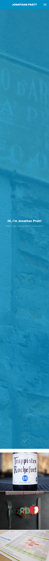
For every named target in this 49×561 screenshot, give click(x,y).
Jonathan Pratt (24, 4)
